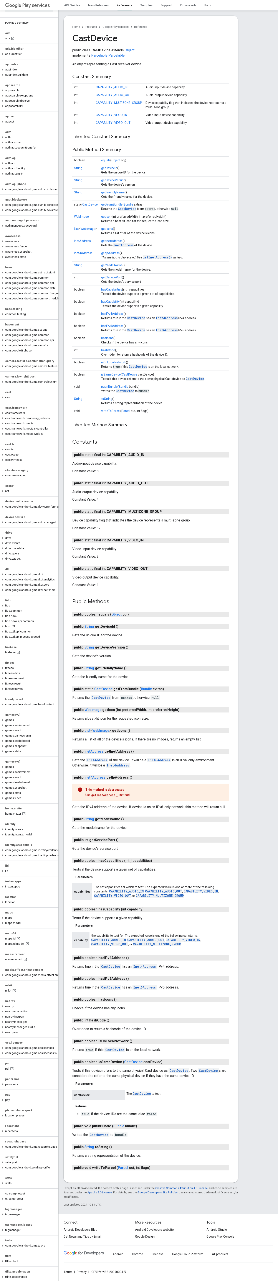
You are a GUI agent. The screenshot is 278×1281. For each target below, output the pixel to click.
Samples (146, 5)
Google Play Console (220, 1236)
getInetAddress (111, 241)
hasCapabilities (111, 289)
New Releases (98, 5)
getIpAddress (110, 253)
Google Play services (116, 26)
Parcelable (99, 55)
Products (91, 26)
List (76, 228)
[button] (28, 54)
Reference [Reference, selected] (124, 5)
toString (106, 398)
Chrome (137, 1254)
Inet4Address (83, 253)
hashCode (108, 350)
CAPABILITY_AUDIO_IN (111, 87)
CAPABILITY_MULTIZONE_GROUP (119, 103)
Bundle (128, 204)
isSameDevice (111, 374)
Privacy (82, 1272)
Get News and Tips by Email (82, 1236)
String (78, 168)
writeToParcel (110, 411)
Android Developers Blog (80, 1229)
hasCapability (110, 301)
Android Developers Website (154, 1229)
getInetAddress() (157, 257)
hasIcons (107, 338)
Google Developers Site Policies (157, 1192)
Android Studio (217, 1229)
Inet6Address (167, 330)
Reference (140, 26)
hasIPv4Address (112, 313)
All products (220, 1254)
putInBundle (109, 386)
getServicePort (111, 277)
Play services (27, 5)
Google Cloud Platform (187, 1254)
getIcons (107, 228)
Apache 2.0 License (99, 1192)
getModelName (111, 265)
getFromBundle (111, 204)
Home (76, 26)
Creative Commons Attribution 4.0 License (181, 1188)
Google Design (145, 1236)
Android (118, 1254)
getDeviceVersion (113, 180)
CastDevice (90, 204)
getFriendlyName (113, 192)
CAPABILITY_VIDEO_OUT (113, 122)
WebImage (81, 216)
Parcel (125, 411)
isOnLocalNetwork (113, 362)
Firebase (158, 1254)
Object (129, 50)
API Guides (72, 5)
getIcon (106, 216)
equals (105, 160)
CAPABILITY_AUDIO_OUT (113, 95)
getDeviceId (109, 168)
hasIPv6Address (112, 326)
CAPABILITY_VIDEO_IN (111, 115)
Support (166, 5)
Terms (68, 1272)
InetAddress (82, 241)
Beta (207, 5)
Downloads (188, 5)
